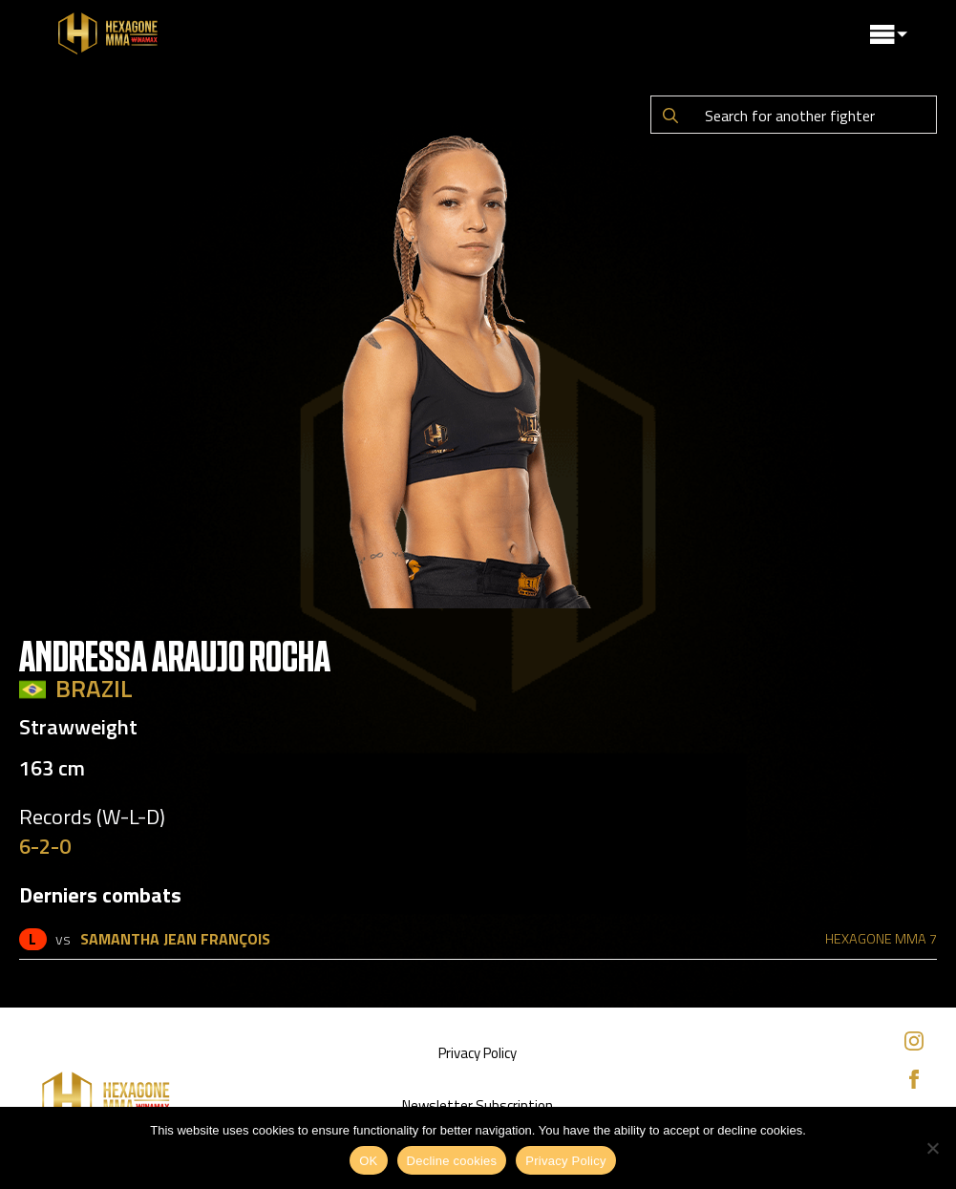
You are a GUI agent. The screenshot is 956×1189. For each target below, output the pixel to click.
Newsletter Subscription (477, 1105)
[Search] (670, 115)
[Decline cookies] (932, 1147)
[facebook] (914, 1079)
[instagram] (914, 1041)
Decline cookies (452, 1161)
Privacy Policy (477, 1053)
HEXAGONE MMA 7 (881, 938)
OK (368, 1161)
